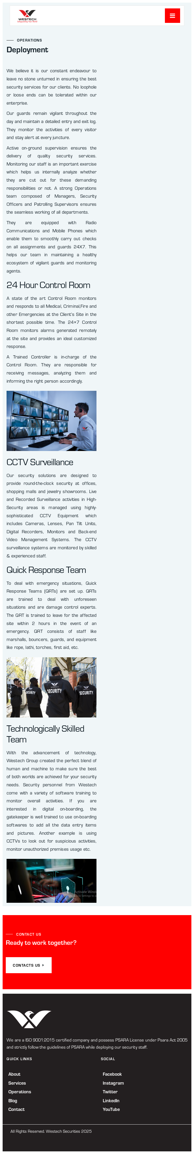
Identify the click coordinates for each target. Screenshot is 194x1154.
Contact (16, 1109)
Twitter (110, 1091)
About (14, 1074)
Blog (12, 1100)
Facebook (112, 1074)
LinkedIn (111, 1100)
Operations (19, 1091)
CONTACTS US (29, 965)
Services (17, 1083)
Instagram (113, 1083)
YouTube (111, 1109)
